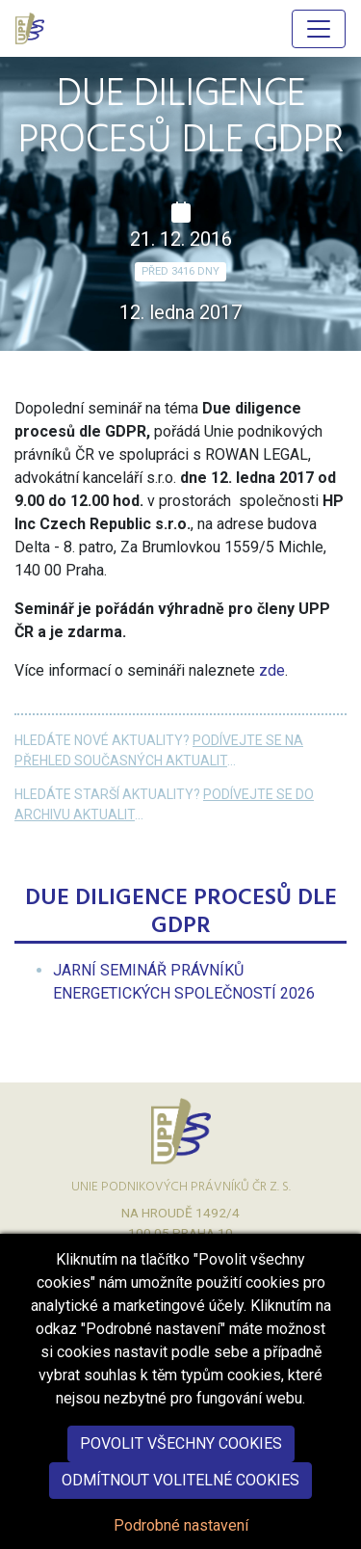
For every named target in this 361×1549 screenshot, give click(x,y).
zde (272, 670)
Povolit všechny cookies (181, 1468)
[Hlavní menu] (319, 29)
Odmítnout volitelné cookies (180, 1505)
